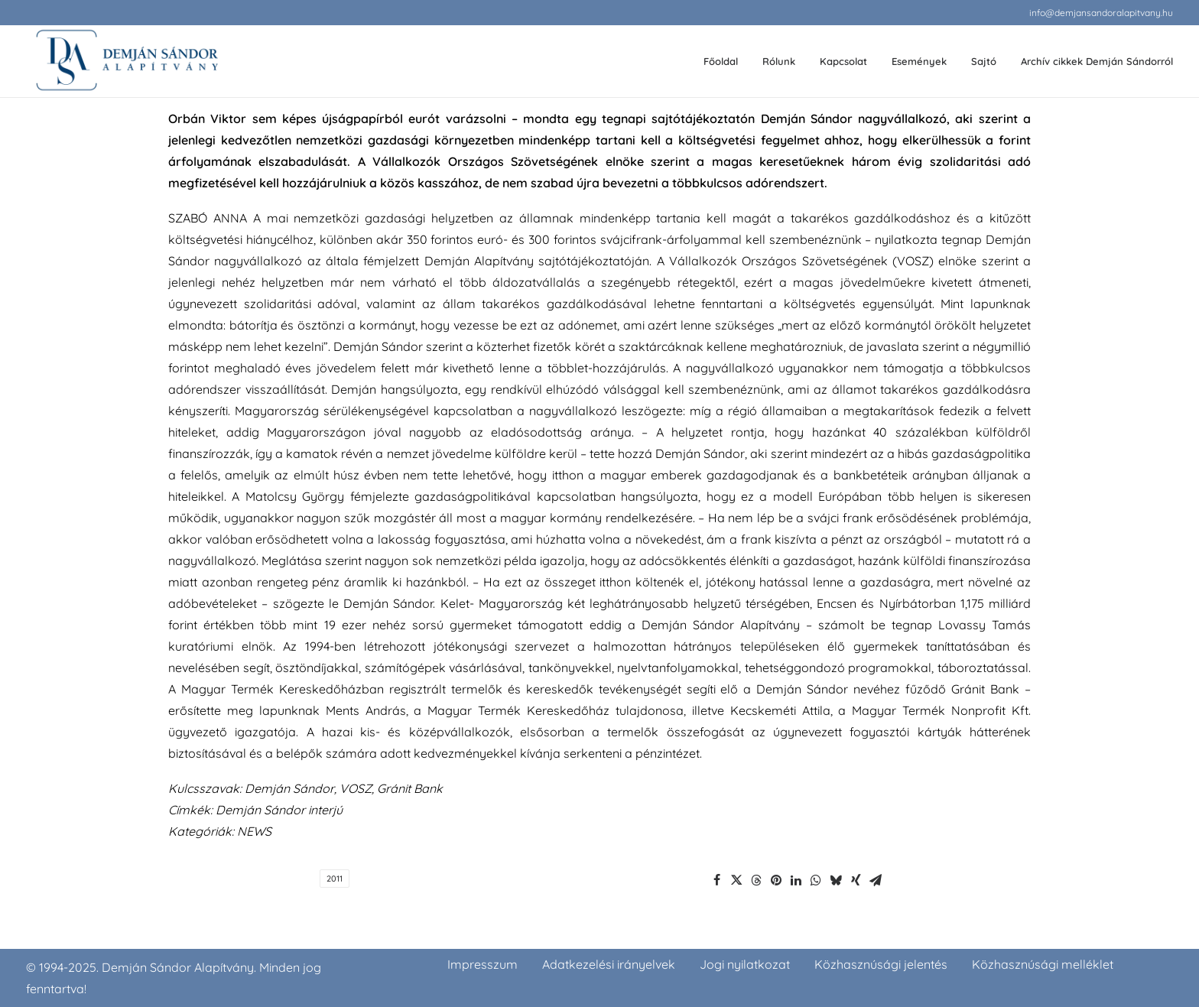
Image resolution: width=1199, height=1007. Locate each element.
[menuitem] (1101, 12)
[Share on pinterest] (776, 880)
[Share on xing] (855, 880)
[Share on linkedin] (796, 880)
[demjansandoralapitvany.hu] (126, 61)
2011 (335, 878)
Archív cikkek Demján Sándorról (1097, 61)
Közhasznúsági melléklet (1042, 964)
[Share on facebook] (716, 880)
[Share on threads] (756, 880)
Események (919, 61)
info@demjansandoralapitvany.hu (1101, 12)
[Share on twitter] (736, 880)
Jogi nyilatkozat (745, 964)
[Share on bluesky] (836, 880)
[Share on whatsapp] (816, 880)
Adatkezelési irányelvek (608, 964)
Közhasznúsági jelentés (880, 964)
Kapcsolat (843, 61)
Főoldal (720, 61)
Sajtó (983, 61)
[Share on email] (875, 880)
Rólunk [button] (778, 61)
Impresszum (482, 964)
